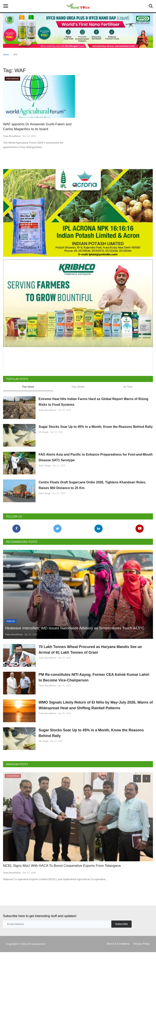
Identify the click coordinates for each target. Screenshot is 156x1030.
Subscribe (121, 924)
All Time (127, 386)
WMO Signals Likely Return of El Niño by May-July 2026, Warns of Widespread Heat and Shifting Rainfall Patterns (96, 705)
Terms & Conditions (118, 943)
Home (6, 54)
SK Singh (44, 432)
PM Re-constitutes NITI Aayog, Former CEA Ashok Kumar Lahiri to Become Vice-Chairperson (94, 677)
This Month (77, 386)
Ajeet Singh (45, 465)
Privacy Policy (141, 943)
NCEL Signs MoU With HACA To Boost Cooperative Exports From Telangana (62, 866)
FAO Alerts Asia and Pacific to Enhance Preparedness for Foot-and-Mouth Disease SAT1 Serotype (96, 457)
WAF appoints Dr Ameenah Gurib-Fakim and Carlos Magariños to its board (37, 126)
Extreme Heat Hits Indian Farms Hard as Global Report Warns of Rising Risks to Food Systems (93, 401)
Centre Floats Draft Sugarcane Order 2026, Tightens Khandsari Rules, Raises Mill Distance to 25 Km (92, 485)
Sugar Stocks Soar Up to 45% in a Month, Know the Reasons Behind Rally (96, 426)
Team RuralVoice (12, 136)
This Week (28, 386)
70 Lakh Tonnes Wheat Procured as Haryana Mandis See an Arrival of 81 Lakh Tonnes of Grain (90, 649)
